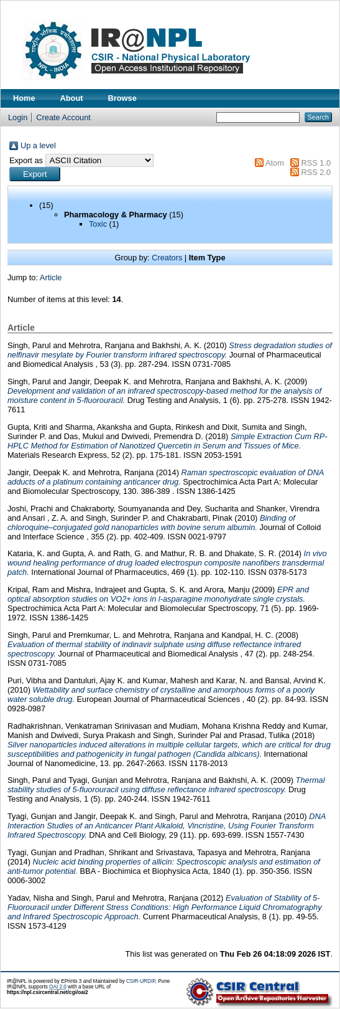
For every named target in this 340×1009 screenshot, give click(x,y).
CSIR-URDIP (140, 981)
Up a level (38, 145)
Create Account (63, 117)
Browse (122, 98)
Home (24, 98)
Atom (274, 163)
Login (17, 117)
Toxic (98, 224)
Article (51, 277)
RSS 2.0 (316, 172)
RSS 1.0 (316, 163)
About (71, 98)
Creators (167, 257)
